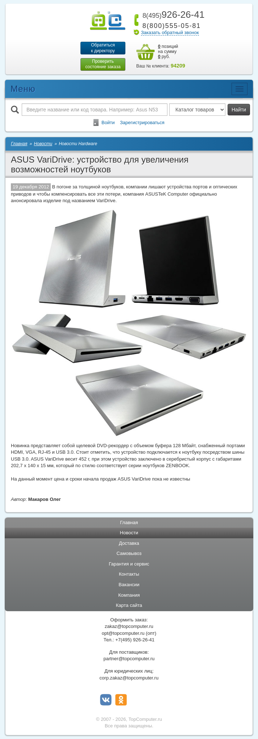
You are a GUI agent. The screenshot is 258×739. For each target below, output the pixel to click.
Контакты (129, 574)
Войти (108, 122)
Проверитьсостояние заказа (102, 64)
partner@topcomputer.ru (128, 659)
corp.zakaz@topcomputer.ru (129, 678)
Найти (239, 110)
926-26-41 (172, 14)
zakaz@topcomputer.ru (129, 626)
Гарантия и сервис (129, 564)
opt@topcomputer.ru (123, 633)
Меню (23, 89)
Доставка (129, 543)
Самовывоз (129, 553)
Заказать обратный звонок (170, 32)
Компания (129, 595)
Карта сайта (129, 605)
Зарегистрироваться (142, 122)
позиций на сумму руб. (168, 51)
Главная (129, 522)
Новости (129, 533)
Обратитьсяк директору (103, 47)
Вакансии (128, 585)
